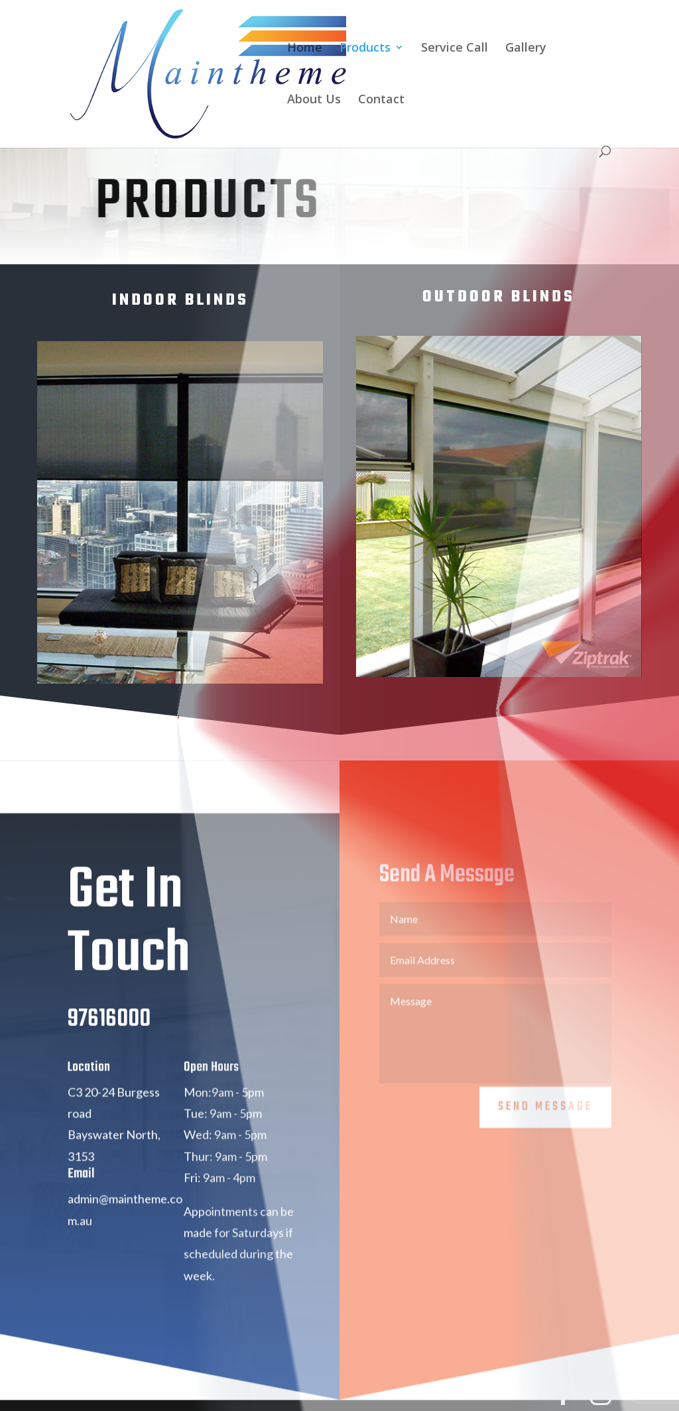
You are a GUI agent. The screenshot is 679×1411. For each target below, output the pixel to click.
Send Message (545, 1125)
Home (304, 48)
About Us (314, 100)
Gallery (525, 48)
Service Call (454, 48)
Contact (381, 100)
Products (365, 48)
